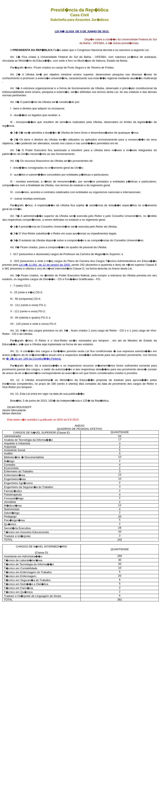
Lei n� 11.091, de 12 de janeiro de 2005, (45, 264)
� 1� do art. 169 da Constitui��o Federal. (33, 358)
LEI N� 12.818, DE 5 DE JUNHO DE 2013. (82, 31)
